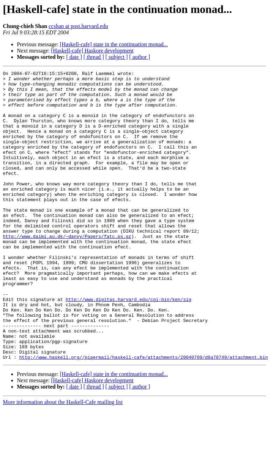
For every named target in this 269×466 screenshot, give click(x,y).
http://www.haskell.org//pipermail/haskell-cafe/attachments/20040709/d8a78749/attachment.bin (143, 415)
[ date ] (74, 57)
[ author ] (139, 57)
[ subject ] (116, 57)
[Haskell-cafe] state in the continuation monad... (114, 44)
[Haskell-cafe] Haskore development (92, 51)
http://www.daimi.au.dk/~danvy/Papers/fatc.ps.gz (67, 270)
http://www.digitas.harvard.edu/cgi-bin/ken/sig (128, 345)
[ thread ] (93, 57)
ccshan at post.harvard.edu (78, 26)
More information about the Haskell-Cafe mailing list (63, 460)
